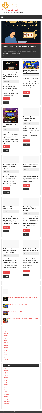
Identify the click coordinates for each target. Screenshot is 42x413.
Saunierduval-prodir (10, 10)
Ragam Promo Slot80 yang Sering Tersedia (30, 71)
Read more (5, 55)
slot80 (5, 350)
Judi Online (6, 102)
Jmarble (6, 359)
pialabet (6, 335)
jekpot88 (6, 342)
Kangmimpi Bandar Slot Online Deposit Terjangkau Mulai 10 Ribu (10, 76)
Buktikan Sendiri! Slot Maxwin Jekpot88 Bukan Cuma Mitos (31, 250)
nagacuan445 (7, 401)
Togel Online (26, 144)
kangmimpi (6, 392)
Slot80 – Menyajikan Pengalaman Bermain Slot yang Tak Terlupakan (9, 250)
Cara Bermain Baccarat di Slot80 (9, 125)
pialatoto (6, 347)
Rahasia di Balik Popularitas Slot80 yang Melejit (10, 207)
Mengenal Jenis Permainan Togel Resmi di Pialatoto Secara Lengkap (30, 118)
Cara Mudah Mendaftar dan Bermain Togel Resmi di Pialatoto (10, 166)
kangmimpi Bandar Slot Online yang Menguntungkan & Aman (20, 46)
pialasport (6, 330)
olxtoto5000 (6, 403)
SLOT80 (5, 382)
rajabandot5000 (7, 404)
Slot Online (26, 189)
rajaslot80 (6, 399)
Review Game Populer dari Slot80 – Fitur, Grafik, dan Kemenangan (29, 208)
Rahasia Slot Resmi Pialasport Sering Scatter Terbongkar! (30, 165)
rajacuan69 (6, 396)
